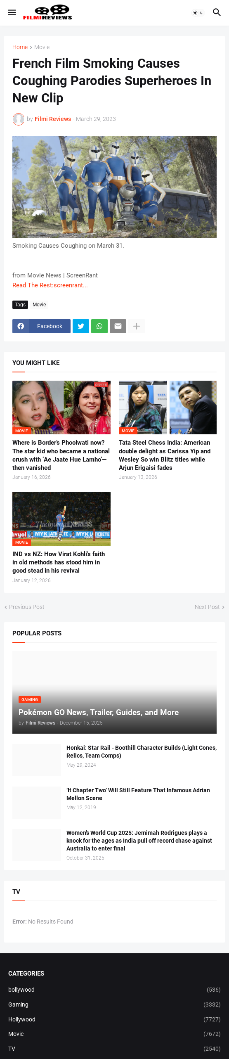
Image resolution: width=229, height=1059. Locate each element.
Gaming (114, 1005)
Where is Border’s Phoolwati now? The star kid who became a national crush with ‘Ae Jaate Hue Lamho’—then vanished (61, 455)
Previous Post (27, 607)
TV (114, 1049)
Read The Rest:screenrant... (50, 285)
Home (20, 47)
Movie (42, 47)
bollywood (114, 990)
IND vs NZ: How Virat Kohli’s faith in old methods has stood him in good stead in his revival (58, 562)
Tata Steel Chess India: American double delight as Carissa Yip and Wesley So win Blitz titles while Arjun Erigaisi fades (164, 455)
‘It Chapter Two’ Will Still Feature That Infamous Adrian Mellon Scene (138, 794)
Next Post (207, 607)
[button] (11, 13)
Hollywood (114, 1020)
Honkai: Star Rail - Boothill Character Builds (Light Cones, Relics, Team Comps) (141, 751)
